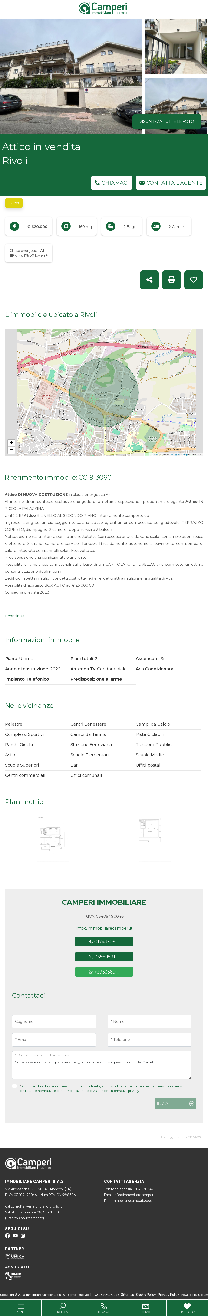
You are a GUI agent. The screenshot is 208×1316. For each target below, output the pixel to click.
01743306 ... (104, 941)
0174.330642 (143, 1189)
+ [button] (11, 443)
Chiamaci (112, 183)
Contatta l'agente (170, 183)
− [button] (11, 450)
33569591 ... (104, 957)
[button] (14, 616)
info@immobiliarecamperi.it (104, 928)
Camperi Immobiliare (104, 902)
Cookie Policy (146, 1295)
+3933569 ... (104, 972)
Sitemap (127, 1295)
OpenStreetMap (178, 454)
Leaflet (154, 454)
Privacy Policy (168, 1295)
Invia (162, 1103)
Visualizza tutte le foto (166, 121)
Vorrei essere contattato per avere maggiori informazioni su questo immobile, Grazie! (101, 1065)
